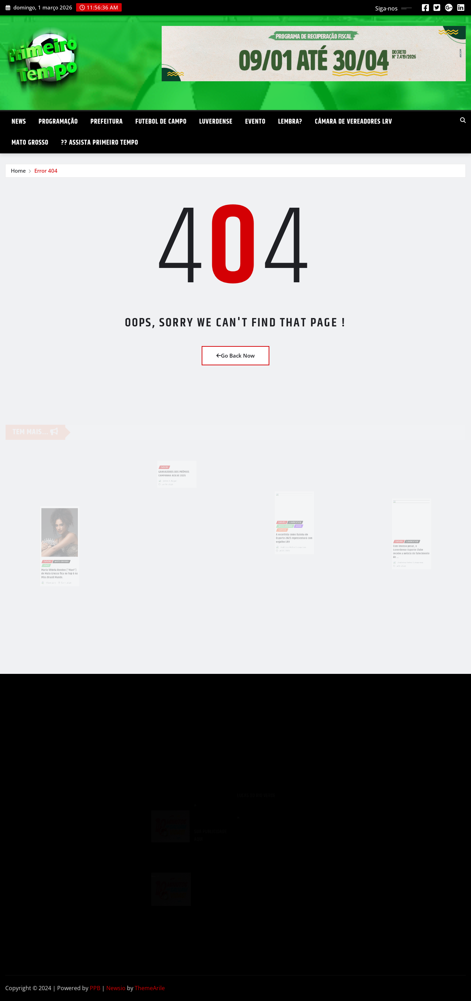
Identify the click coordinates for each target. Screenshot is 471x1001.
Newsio (116, 988)
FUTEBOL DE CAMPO (161, 122)
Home (18, 170)
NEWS (19, 122)
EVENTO (255, 122)
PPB (95, 988)
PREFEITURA (106, 122)
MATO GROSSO (30, 143)
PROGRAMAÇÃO (58, 122)
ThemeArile (150, 988)
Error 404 (46, 170)
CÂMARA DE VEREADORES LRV (353, 122)
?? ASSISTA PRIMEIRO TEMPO (99, 143)
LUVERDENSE (216, 122)
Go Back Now (235, 355)
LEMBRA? (290, 122)
